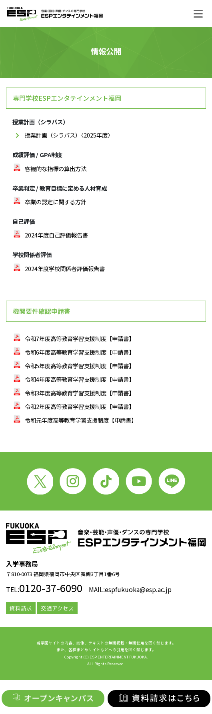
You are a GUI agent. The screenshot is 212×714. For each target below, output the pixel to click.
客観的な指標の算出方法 (55, 168)
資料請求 (21, 608)
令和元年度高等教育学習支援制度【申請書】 (81, 420)
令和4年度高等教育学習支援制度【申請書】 (79, 379)
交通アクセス (57, 608)
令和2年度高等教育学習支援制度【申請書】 (79, 406)
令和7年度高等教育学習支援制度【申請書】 (79, 338)
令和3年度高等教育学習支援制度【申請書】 (79, 393)
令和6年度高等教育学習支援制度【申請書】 (79, 352)
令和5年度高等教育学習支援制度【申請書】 (79, 365)
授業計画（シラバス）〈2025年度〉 (69, 135)
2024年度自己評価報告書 (56, 235)
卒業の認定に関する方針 (55, 201)
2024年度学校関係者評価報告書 (65, 268)
